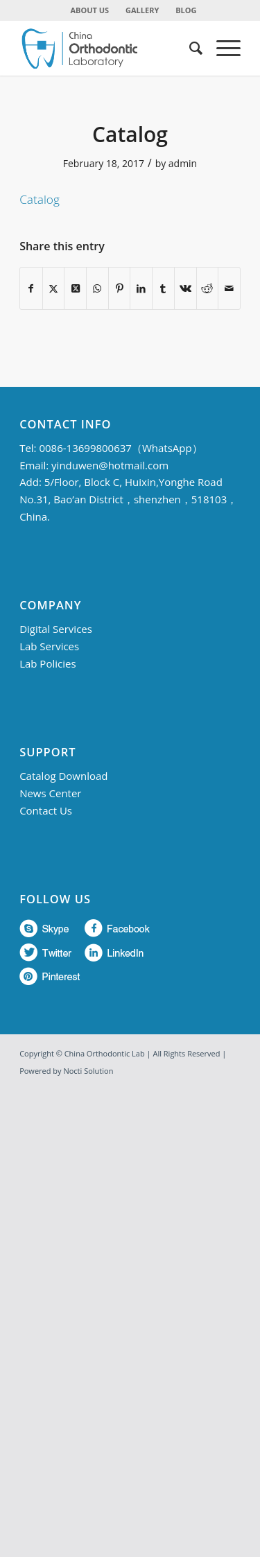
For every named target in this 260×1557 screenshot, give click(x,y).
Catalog (39, 199)
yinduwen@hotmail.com (109, 465)
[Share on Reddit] (207, 288)
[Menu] (221, 48)
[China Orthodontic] (107, 48)
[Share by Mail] (229, 288)
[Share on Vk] (185, 288)
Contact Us (45, 810)
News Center (50, 793)
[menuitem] (90, 10)
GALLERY (142, 10)
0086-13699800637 (85, 448)
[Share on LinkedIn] (141, 288)
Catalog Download (63, 776)
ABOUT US (90, 10)
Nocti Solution (88, 1070)
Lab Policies (47, 663)
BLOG (185, 10)
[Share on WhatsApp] (97, 288)
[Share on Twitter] (53, 288)
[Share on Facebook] (31, 288)
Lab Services (49, 646)
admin (182, 163)
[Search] (188, 48)
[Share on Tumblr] (163, 288)
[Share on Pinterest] (119, 288)
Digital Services (55, 629)
